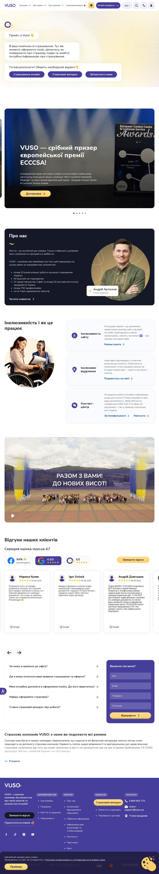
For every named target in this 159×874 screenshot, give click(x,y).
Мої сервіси (39, 5)
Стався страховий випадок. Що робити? (34, 707)
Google (16, 627)
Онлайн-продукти (108, 5)
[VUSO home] (11, 5)
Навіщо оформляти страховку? (29, 697)
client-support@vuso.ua (134, 808)
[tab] (19, 560)
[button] (73, 213)
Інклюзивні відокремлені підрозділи (74, 810)
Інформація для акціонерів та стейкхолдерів (75, 827)
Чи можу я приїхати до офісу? (28, 666)
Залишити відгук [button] (133, 559)
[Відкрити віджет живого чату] (152, 867)
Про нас (71, 800)
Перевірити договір (109, 815)
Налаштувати (112, 344)
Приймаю (16, 866)
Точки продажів (136, 816)
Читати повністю (22, 299)
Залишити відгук (19, 815)
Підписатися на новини (19, 822)
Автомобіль (47, 800)
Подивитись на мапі (116, 378)
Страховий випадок (75, 5)
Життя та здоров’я (51, 812)
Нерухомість (47, 818)
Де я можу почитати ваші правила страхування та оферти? (47, 676)
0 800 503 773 (135, 800)
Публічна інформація (78, 818)
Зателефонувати (115, 415)
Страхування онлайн (27, 74)
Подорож (46, 806)
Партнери (72, 842)
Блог (69, 848)
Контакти (72, 836)
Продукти (25, 5)
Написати (140, 415)
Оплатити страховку (109, 809)
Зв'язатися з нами (101, 74)
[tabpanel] (79, 608)
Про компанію (56, 5)
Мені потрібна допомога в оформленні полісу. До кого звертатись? (52, 686)
